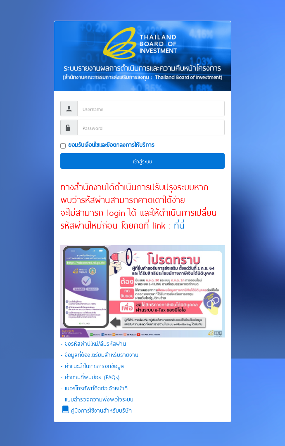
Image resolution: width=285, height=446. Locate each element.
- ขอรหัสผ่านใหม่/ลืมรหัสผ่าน (93, 343)
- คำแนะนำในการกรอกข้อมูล (92, 365)
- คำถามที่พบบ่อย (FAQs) (89, 376)
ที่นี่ (177, 224)
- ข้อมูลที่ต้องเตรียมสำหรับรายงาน (99, 354)
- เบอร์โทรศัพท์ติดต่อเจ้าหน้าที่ (94, 387)
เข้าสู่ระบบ (142, 161)
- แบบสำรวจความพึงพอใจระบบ (96, 399)
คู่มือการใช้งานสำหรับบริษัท (96, 409)
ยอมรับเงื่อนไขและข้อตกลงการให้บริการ (111, 144)
